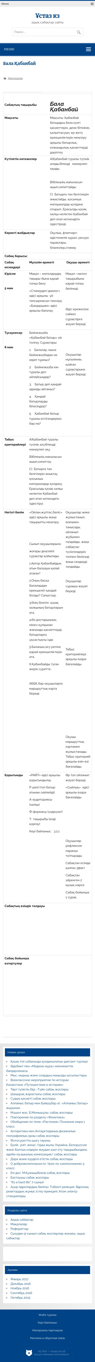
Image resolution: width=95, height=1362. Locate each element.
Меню (5, 3)
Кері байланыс (47, 1322)
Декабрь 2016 (21, 1284)
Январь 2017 (19, 1279)
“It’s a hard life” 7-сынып (27, 1182)
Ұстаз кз (47, 16)
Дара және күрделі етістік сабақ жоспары (42, 1159)
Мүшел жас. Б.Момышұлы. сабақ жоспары (42, 1112)
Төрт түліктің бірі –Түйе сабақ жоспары (40, 1089)
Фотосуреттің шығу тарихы (31, 1140)
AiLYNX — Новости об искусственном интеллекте (51, 1353)
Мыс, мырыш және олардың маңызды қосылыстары (49, 1075)
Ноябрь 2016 (20, 1288)
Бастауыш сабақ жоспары (30, 1177)
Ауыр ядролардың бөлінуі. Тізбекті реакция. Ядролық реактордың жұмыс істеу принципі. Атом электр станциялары (47, 1191)
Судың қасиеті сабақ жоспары (33, 1098)
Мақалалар (15, 78)
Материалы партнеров (47, 1330)
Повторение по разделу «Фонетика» (38, 1117)
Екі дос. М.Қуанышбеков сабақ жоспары (40, 1173)
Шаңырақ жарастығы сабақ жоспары (38, 1094)
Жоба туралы (47, 1315)
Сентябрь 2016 (21, 1293)
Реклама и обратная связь (47, 1338)
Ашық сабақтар (22, 1220)
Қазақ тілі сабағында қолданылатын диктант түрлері (49, 1061)
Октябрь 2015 (20, 1298)
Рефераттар (20, 1229)
